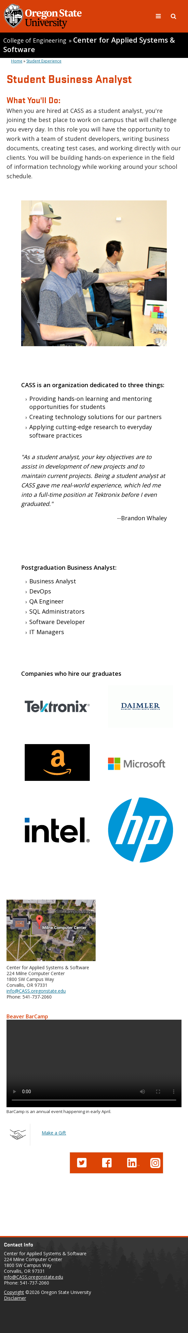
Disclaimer (15, 1298)
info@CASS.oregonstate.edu (36, 991)
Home (16, 61)
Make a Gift (54, 1133)
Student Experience (43, 61)
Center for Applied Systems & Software (89, 44)
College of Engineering (34, 40)
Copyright (14, 1292)
